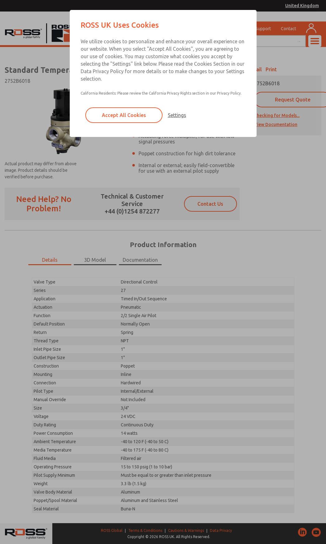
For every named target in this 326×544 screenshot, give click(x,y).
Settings (177, 115)
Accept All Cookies (124, 115)
